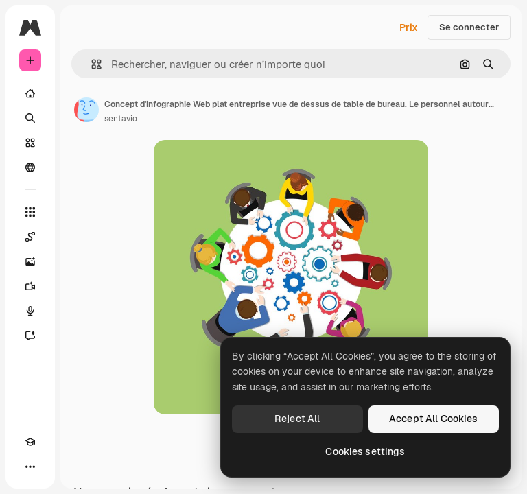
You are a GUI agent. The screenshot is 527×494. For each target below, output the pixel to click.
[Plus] (30, 467)
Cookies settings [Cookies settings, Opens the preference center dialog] (365, 451)
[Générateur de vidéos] (30, 286)
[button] (91, 64)
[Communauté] (30, 167)
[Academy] (30, 442)
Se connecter (469, 27)
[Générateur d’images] (30, 261)
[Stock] (30, 143)
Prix (408, 27)
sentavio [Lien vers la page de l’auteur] (120, 118)
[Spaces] (30, 237)
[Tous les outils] (30, 212)
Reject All (297, 418)
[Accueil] (30, 93)
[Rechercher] (30, 118)
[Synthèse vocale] (30, 311)
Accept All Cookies (433, 418)
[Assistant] (30, 335)
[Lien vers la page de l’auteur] (86, 109)
